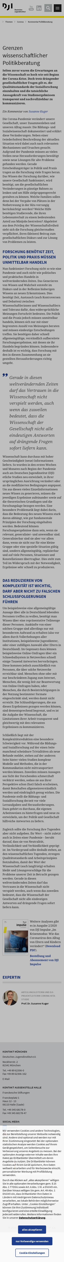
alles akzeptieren (32, 1233)
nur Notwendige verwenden (32, 1244)
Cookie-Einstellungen (32, 1256)
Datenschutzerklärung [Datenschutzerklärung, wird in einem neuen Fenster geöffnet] (32, 1221)
